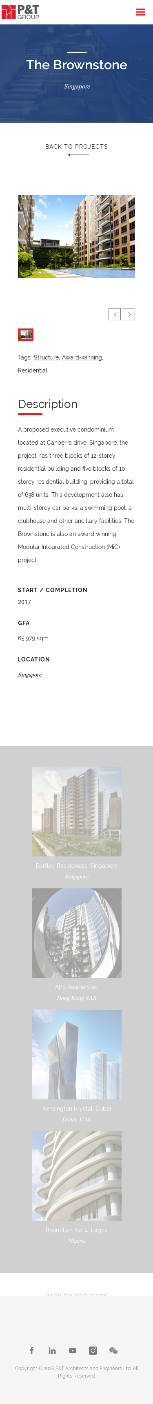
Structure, (47, 357)
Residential (32, 370)
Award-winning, (82, 357)
